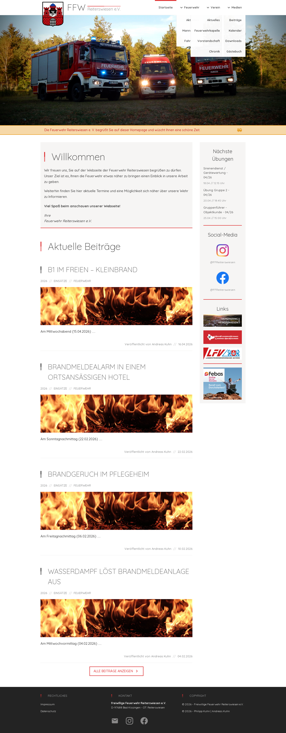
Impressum (47, 704)
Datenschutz (48, 711)
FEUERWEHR (82, 281)
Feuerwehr (189, 7)
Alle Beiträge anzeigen (116, 671)
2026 (43, 281)
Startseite (166, 7)
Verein (213, 7)
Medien (234, 7)
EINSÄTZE (60, 281)
